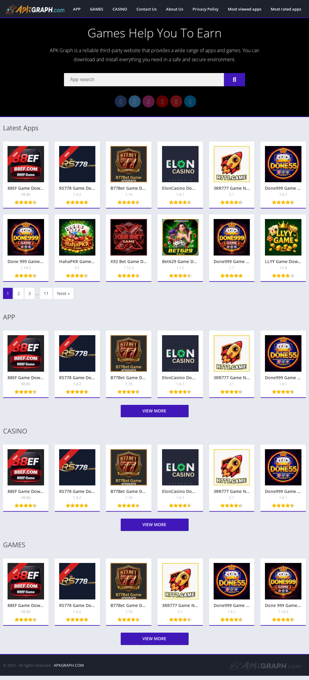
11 (46, 297)
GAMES (96, 9)
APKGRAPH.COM (69, 669)
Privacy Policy (205, 9)
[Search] (154, 80)
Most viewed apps (244, 9)
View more (154, 415)
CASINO (120, 9)
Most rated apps (286, 9)
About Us (174, 9)
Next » (63, 297)
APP (77, 9)
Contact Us (146, 9)
